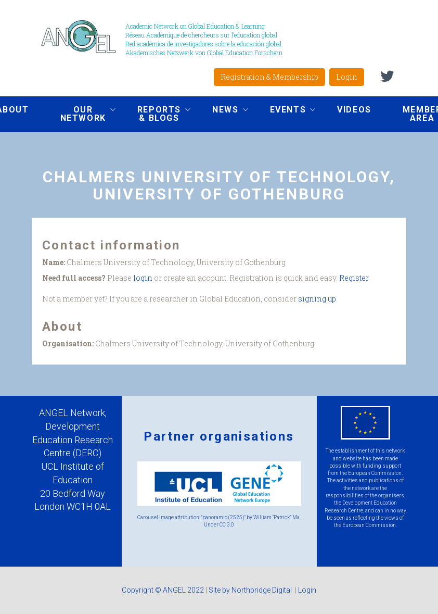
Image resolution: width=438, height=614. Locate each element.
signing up (317, 299)
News (222, 111)
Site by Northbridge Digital (251, 590)
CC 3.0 (227, 525)
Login (346, 77)
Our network (80, 114)
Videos (354, 110)
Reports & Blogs (156, 114)
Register (354, 278)
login (142, 278)
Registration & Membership (269, 77)
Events (285, 111)
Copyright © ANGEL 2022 (163, 590)
